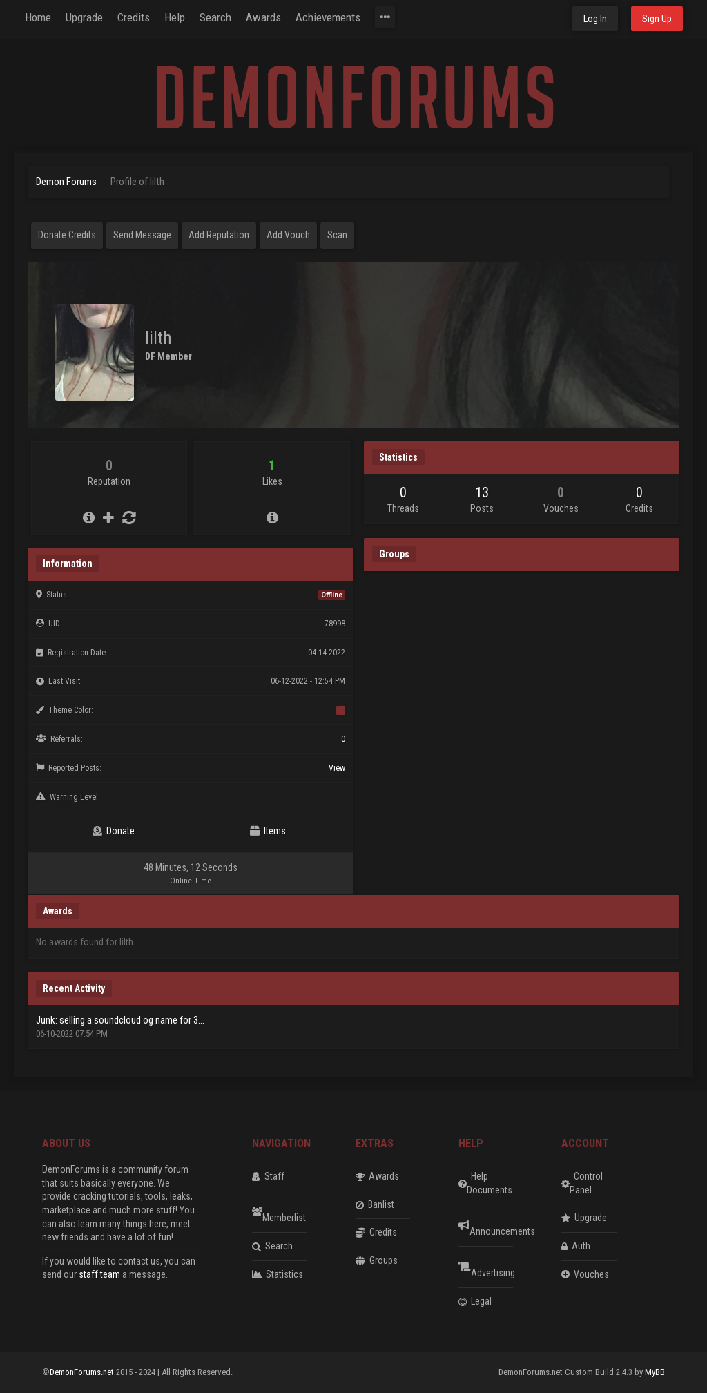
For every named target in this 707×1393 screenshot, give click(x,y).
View (337, 768)
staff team (99, 1274)
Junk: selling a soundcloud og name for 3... (120, 1020)
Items (268, 830)
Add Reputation (218, 234)
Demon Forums (66, 181)
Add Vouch (288, 234)
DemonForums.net (83, 1372)
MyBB (655, 1372)
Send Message (142, 234)
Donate (114, 830)
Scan (337, 234)
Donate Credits (67, 234)
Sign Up (657, 18)
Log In (595, 18)
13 (482, 492)
